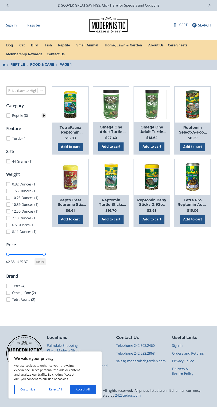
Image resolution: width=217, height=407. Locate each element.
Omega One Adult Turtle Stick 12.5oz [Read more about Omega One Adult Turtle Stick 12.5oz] (111, 131)
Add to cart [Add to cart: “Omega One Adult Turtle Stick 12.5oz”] (111, 146)
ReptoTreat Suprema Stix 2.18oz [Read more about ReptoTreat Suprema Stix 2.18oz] (70, 204)
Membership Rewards (24, 54)
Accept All (83, 389)
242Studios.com (128, 395)
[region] (55, 375)
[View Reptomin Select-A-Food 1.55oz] (193, 104)
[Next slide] (209, 5)
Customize (27, 389)
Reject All (55, 389)
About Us (156, 45)
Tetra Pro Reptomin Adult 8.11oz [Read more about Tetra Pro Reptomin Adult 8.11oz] (192, 204)
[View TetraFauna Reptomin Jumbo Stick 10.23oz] (70, 104)
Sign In (12, 25)
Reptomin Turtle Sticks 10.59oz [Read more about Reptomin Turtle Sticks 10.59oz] (111, 204)
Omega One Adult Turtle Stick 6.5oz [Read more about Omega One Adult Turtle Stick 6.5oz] (151, 131)
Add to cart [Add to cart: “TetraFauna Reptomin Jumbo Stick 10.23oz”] (70, 147)
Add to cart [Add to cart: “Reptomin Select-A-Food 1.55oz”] (192, 147)
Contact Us (56, 54)
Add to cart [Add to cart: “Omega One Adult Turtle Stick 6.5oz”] (151, 146)
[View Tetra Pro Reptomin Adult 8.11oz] (193, 176)
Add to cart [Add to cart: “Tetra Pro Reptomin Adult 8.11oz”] (192, 219)
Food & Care (42, 64)
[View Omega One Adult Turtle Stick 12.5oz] (111, 104)
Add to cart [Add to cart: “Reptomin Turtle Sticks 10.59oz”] (111, 219)
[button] (26, 115)
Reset (40, 262)
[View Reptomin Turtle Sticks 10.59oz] (111, 176)
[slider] (8, 254)
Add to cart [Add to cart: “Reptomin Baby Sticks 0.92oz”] (151, 219)
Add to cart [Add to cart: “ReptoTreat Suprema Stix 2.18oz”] (70, 219)
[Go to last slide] (7, 5)
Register (33, 25)
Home (4, 65)
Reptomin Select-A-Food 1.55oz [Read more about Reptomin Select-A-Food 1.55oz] (192, 132)
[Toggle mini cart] (181, 25)
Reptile (17, 64)
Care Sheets (177, 45)
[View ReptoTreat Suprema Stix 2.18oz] (70, 176)
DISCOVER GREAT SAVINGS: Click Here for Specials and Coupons (108, 5)
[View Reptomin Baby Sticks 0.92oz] (152, 176)
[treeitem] (26, 115)
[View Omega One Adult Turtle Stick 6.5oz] (152, 104)
